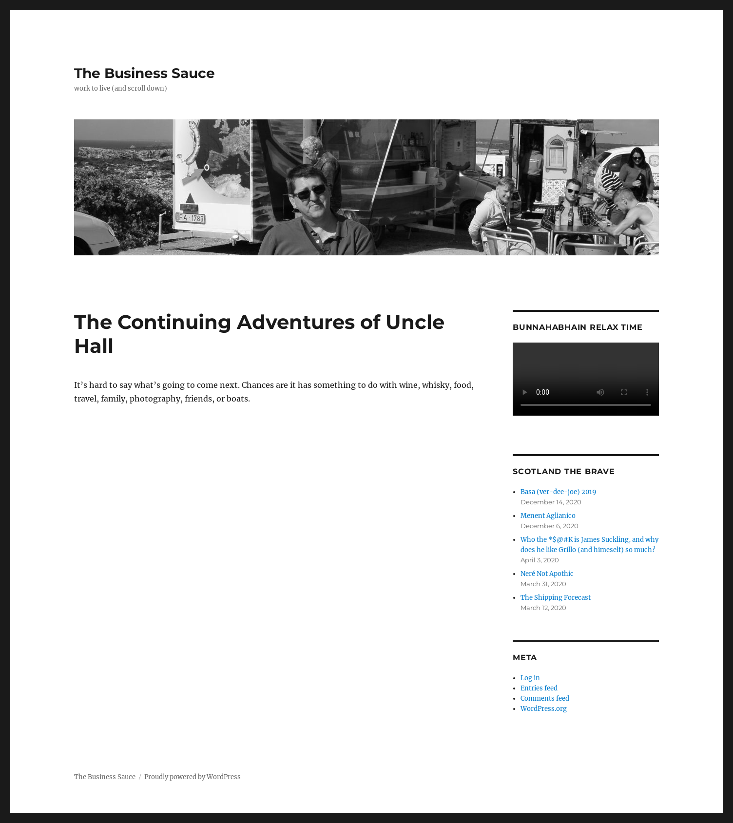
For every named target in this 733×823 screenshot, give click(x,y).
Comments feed (545, 698)
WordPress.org (544, 709)
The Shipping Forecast (556, 597)
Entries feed (539, 688)
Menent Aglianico (548, 516)
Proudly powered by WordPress (192, 777)
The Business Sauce (144, 73)
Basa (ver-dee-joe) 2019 (559, 492)
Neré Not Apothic (547, 574)
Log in (530, 678)
